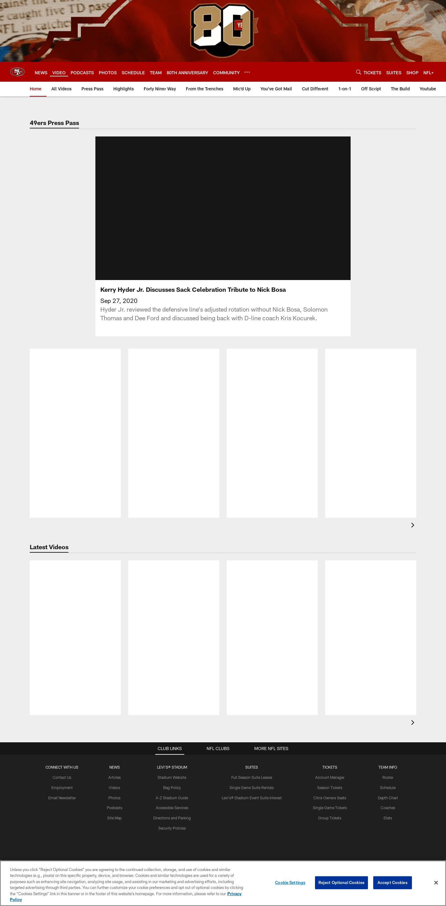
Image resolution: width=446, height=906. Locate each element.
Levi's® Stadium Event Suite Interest (252, 759)
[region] (223, 883)
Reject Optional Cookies (341, 882)
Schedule (388, 748)
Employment (62, 748)
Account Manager (329, 738)
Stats (387, 779)
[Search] (358, 72)
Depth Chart (388, 759)
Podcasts (114, 769)
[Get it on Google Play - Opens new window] (243, 841)
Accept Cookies (393, 882)
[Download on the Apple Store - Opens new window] (201, 839)
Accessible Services (172, 769)
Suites (251, 728)
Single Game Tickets (330, 769)
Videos (114, 748)
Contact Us (62, 738)
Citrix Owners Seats (329, 759)
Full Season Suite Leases (251, 738)
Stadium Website (172, 738)
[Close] (436, 883)
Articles (114, 738)
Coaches (388, 769)
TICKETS (329, 728)
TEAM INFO (387, 728)
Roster (388, 738)
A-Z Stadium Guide (172, 759)
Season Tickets (329, 748)
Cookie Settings (290, 882)
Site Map (114, 779)
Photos (114, 759)
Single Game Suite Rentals (252, 748)
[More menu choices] (247, 72)
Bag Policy (172, 748)
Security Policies (172, 789)
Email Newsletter (62, 759)
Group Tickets (329, 779)
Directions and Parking (172, 779)
